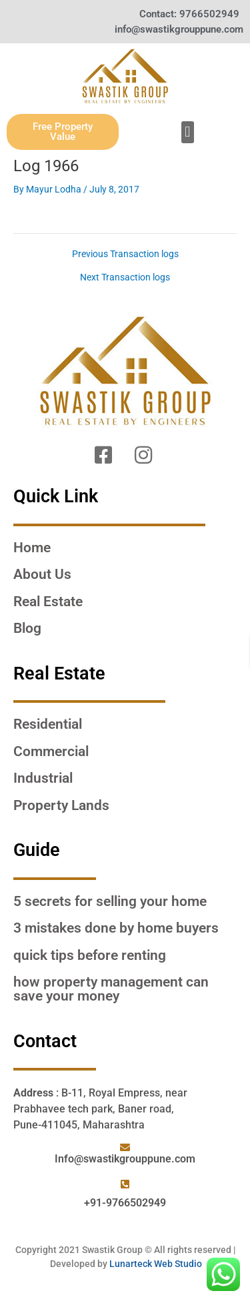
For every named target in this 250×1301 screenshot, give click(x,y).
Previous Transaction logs (125, 254)
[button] (187, 132)
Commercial (51, 751)
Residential (47, 724)
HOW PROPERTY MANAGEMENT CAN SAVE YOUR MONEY (111, 989)
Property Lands (61, 805)
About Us (42, 574)
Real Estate (48, 602)
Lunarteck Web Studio (155, 1263)
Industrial (43, 778)
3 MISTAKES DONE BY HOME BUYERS (116, 928)
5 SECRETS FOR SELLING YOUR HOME (110, 901)
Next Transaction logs (125, 277)
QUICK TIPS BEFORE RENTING (89, 955)
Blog (27, 628)
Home (32, 548)
